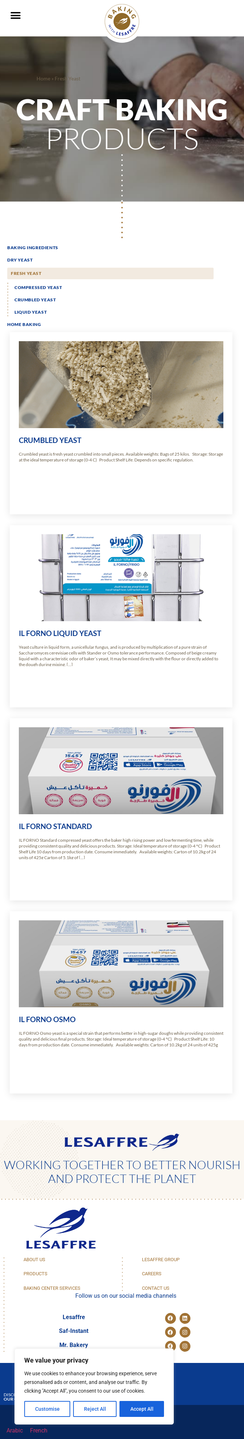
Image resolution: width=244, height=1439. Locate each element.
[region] (94, 1386)
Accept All (141, 1409)
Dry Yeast (20, 260)
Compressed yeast (38, 287)
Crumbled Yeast (35, 299)
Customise (47, 1409)
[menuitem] (14, 1431)
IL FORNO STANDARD (55, 826)
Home (43, 78)
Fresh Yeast (26, 273)
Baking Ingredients (32, 247)
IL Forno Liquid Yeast (60, 633)
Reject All (95, 1409)
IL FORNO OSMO (47, 1019)
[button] (15, 15)
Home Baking (24, 324)
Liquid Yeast (30, 312)
